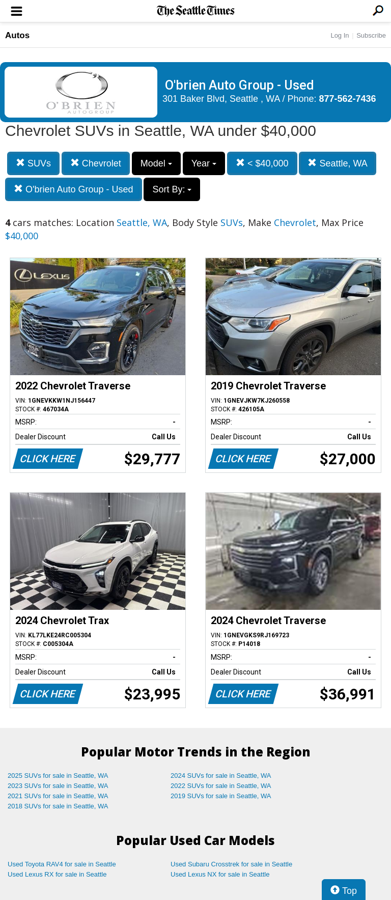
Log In (339, 35)
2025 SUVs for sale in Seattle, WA (58, 775)
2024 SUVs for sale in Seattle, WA (221, 775)
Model (156, 163)
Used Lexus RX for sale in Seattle (57, 874)
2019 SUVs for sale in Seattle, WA (221, 796)
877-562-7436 (347, 99)
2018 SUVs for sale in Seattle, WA (58, 806)
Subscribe (371, 35)
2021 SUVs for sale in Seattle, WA (58, 796)
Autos (17, 35)
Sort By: (171, 189)
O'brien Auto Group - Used (73, 189)
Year (203, 163)
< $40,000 (262, 163)
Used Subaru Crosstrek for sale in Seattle (231, 864)
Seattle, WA (337, 163)
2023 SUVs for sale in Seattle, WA (58, 786)
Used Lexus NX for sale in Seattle (220, 874)
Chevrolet (95, 163)
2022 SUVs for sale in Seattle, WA (221, 786)
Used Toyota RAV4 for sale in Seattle (62, 864)
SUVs (33, 163)
